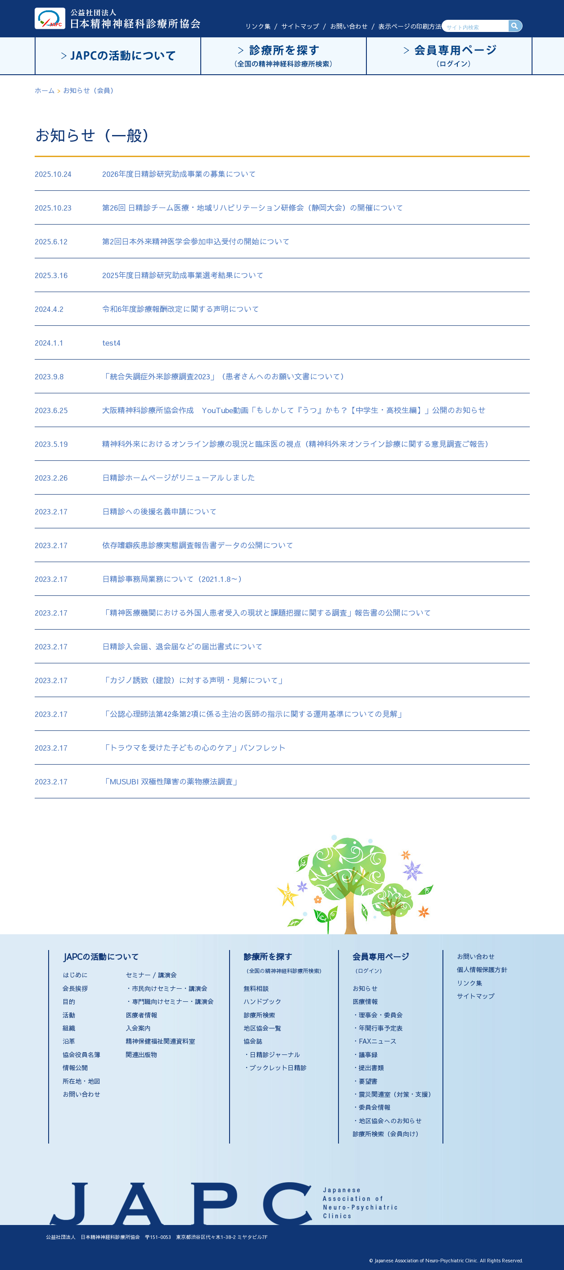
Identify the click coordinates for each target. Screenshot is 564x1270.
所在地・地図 (81, 1080)
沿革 (69, 1040)
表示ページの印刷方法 (410, 26)
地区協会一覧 (262, 1027)
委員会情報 (374, 1107)
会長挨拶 (75, 988)
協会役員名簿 (81, 1054)
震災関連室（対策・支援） (396, 1094)
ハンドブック (262, 1001)
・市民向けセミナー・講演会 (167, 988)
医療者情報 (141, 1014)
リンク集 (258, 26)
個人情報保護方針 (482, 969)
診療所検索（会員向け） (387, 1133)
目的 (69, 1001)
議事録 (368, 1054)
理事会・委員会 (381, 1014)
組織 (69, 1027)
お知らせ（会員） (90, 90)
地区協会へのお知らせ (390, 1120)
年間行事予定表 (381, 1027)
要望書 (368, 1080)
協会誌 (253, 1040)
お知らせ (365, 988)
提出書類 (371, 1067)
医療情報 (365, 1001)
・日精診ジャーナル (272, 1054)
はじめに (75, 974)
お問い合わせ (349, 26)
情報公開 (75, 1067)
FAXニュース (378, 1040)
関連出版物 (141, 1054)
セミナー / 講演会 (151, 974)
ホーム (45, 90)
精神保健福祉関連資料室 (160, 1040)
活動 (69, 1014)
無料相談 (256, 988)
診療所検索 (259, 1014)
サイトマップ (300, 26)
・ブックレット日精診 (275, 1067)
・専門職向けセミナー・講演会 (170, 1001)
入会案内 (138, 1027)
